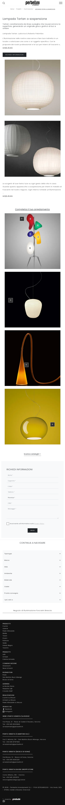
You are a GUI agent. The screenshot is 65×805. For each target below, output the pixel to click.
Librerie (5, 628)
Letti (4, 654)
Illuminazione (28, 9)
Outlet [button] (6, 587)
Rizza (4, 675)
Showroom (7, 666)
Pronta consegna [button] (11, 593)
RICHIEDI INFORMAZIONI (14, 55)
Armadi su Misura (9, 700)
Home (12, 9)
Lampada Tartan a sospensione (45, 9)
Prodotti (18, 9)
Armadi (5, 657)
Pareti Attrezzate (8, 631)
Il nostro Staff (8, 691)
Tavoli (5, 636)
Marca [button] (6, 560)
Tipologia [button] (8, 554)
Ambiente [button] (8, 573)
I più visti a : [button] (8, 600)
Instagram (7, 711)
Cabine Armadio (9, 659)
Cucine (5, 626)
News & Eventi (8, 668)
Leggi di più (8, 48)
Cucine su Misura (9, 698)
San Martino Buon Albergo (12, 677)
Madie (5, 633)
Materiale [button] (8, 580)
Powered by (12, 799)
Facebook (7, 709)
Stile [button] (6, 567)
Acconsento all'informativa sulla (27, 524)
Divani (5, 638)
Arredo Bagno (8, 645)
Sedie (5, 643)
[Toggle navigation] (60, 3)
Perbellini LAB (7, 689)
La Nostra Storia (8, 686)
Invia (32, 530)
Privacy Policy (39, 524)
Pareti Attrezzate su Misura (12, 702)
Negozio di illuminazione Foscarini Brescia (32, 610)
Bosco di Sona (8, 680)
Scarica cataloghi (31, 454)
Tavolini (5, 648)
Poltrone (6, 640)
